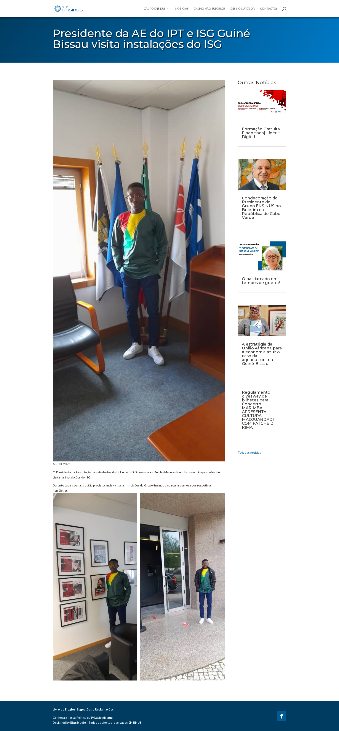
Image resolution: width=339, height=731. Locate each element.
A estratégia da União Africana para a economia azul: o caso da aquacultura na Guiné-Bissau (262, 354)
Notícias (182, 8)
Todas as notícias (249, 452)
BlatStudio (78, 722)
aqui (110, 717)
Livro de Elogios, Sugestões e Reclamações (83, 709)
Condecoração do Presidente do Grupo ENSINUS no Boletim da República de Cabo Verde (261, 208)
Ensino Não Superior (209, 8)
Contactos (269, 8)
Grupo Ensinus (155, 8)
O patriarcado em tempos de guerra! (261, 280)
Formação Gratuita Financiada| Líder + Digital (261, 133)
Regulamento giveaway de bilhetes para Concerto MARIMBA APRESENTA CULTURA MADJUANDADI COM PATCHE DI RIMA (258, 410)
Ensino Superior (242, 8)
